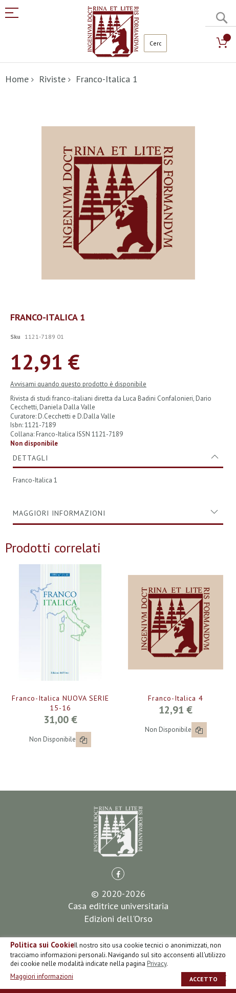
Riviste (52, 79)
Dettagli (30, 458)
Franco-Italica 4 (175, 698)
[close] (223, 978)
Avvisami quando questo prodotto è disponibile (78, 384)
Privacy (156, 963)
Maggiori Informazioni (59, 513)
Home (17, 79)
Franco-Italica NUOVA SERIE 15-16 (60, 703)
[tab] (118, 458)
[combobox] (155, 43)
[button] (83, 739)
